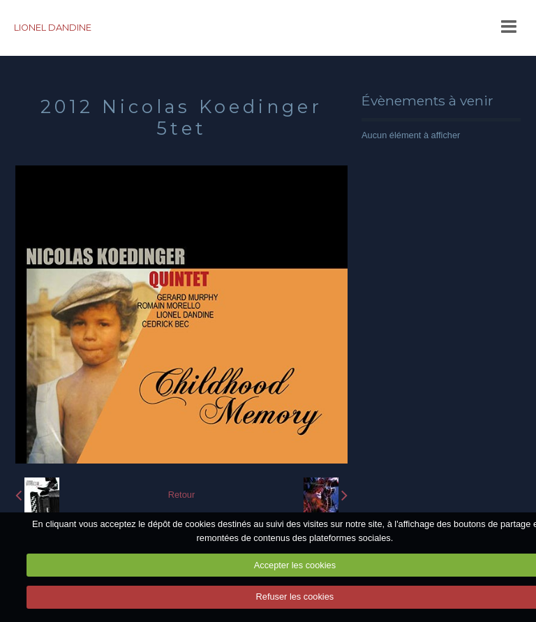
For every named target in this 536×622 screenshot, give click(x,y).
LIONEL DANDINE (52, 27)
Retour (181, 494)
